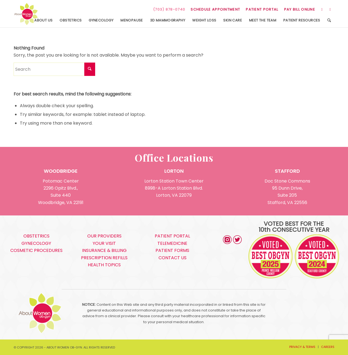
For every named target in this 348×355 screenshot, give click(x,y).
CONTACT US (173, 258)
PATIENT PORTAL (262, 9)
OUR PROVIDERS (104, 236)
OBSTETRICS (36, 236)
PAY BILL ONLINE (299, 9)
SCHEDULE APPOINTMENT (215, 9)
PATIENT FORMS (172, 250)
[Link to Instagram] (322, 9)
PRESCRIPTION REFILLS (104, 258)
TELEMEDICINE (172, 243)
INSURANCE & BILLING (104, 250)
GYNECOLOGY (36, 243)
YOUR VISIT (104, 243)
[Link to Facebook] (330, 9)
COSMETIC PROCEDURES (36, 250)
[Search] (329, 20)
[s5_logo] (26, 14)
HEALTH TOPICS (104, 265)
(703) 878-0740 (169, 9)
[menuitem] (215, 9)
